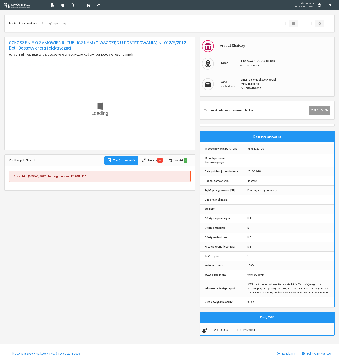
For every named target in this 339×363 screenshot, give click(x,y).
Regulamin (286, 353)
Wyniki (178, 160)
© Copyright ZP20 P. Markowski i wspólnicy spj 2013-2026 (46, 353)
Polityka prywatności (316, 353)
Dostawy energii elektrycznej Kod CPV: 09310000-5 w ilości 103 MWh (71, 54)
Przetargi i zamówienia (23, 23)
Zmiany (152, 160)
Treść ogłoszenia (121, 160)
